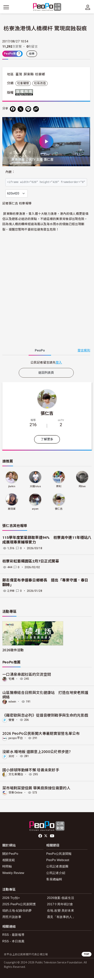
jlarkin (11, 486)
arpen (35, 508)
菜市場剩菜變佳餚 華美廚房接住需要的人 (36, 787)
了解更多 (47, 439)
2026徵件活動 (13, 649)
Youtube (52, 836)
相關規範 (8, 860)
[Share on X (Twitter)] (20, 109)
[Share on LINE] (28, 109)
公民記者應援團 (57, 866)
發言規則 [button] (84, 350)
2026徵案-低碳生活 (60, 897)
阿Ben (82, 486)
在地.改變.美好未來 (60, 910)
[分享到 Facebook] (13, 109)
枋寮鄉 (40, 74)
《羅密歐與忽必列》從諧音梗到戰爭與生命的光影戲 (45, 715)
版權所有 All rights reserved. (25, 92)
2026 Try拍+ (11, 897)
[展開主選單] (6, 7)
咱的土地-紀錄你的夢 (17, 910)
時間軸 (7, 866)
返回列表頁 (46, 373)
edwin (12, 701)
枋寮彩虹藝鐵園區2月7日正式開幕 (30, 561)
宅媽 (12, 678)
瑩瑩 (12, 720)
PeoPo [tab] (40, 350)
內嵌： (10, 172)
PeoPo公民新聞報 (59, 853)
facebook (40, 836)
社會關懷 (23, 83)
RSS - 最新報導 (13, 934)
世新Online (16, 792)
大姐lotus (35, 486)
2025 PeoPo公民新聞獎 (19, 904)
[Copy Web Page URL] (36, 109)
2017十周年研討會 (60, 904)
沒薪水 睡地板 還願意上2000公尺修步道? (36, 751)
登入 (59, 362)
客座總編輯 (54, 879)
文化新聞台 (16, 774)
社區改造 (40, 83)
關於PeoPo (10, 853)
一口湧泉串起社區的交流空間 (26, 674)
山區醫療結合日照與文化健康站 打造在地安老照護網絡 (45, 694)
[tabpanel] (46, 362)
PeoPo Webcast (57, 860)
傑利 (58, 486)
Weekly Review (13, 873)
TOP (86, 954)
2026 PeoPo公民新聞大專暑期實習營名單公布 (41, 733)
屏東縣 (29, 74)
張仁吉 (47, 413)
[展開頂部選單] (88, 7)
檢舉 (32, 53)
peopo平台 (16, 738)
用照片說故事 (11, 916)
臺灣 (18, 74)
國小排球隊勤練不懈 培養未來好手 (30, 769)
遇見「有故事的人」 (61, 916)
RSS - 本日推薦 (13, 941)
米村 (12, 756)
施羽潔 (12, 508)
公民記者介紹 (55, 873)
